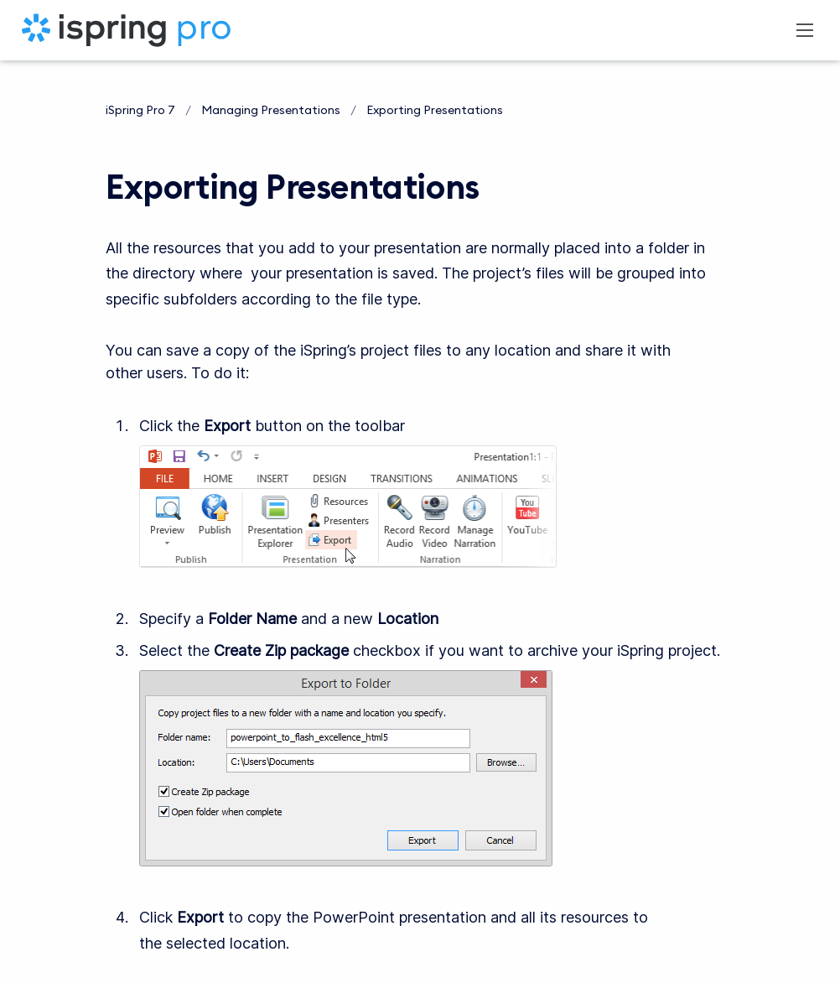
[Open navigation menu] (804, 30)
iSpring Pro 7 (140, 109)
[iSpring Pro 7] (126, 30)
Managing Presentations (270, 109)
